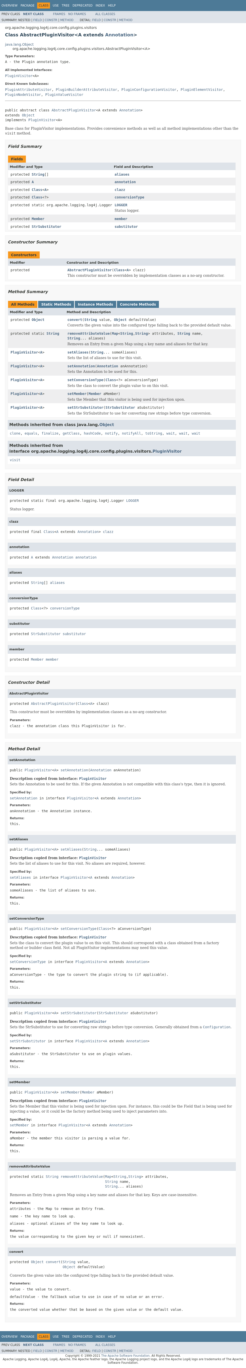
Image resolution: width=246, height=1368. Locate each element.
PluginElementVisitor (202, 90)
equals (31, 433)
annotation (125, 182)
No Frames (77, 14)
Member (38, 219)
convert (75, 320)
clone (15, 433)
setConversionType (85, 380)
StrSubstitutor (46, 227)
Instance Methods (95, 304)
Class (37, 190)
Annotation (119, 34)
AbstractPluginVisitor (73, 110)
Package (27, 5)
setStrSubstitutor (85, 407)
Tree (66, 5)
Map (115, 333)
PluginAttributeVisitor (28, 90)
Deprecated (83, 5)
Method (67, 20)
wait (170, 433)
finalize (49, 433)
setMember (77, 394)
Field (37, 20)
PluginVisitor (19, 76)
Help (112, 5)
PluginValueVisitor (64, 95)
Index (100, 5)
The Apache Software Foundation (125, 1355)
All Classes (105, 14)
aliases (122, 174)
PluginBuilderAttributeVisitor (86, 90)
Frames (59, 14)
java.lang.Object (19, 44)
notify (111, 433)
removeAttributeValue (89, 333)
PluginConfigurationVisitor (148, 90)
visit (15, 460)
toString (153, 433)
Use (56, 5)
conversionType (129, 197)
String (38, 174)
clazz (120, 190)
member (121, 219)
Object (28, 115)
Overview (10, 5)
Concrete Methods (138, 304)
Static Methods (56, 304)
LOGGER (121, 205)
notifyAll (131, 433)
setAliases (78, 352)
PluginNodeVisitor (23, 95)
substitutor (126, 227)
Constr (51, 20)
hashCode (92, 433)
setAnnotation (81, 366)
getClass (71, 433)
